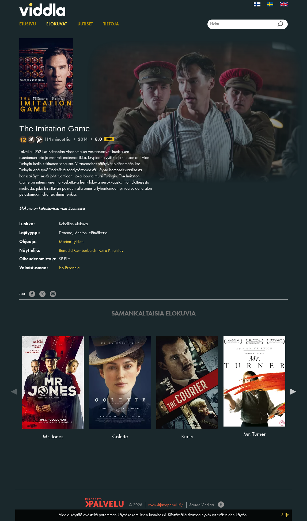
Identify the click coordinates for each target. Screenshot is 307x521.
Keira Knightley (110, 251)
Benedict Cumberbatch (77, 251)
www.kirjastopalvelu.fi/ (166, 505)
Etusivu (27, 24)
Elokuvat (56, 24)
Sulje (285, 515)
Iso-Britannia (69, 268)
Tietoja (111, 24)
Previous (14, 391)
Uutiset (85, 24)
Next (293, 391)
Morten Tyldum (71, 242)
